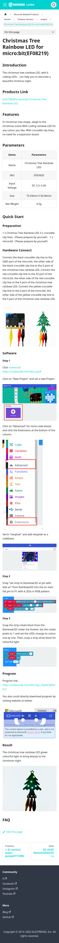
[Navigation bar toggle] (5, 4)
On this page (12, 32)
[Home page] (5, 14)
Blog (7, 912)
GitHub (8, 917)
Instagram (10, 888)
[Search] (53, 5)
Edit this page (12, 832)
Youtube (9, 893)
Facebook (10, 883)
